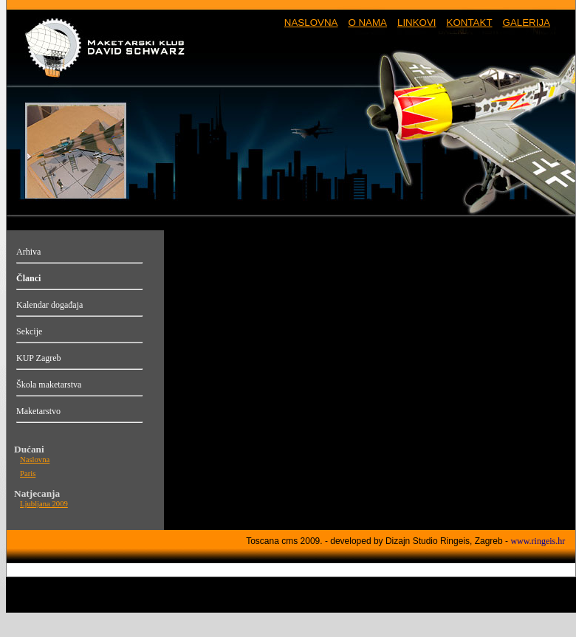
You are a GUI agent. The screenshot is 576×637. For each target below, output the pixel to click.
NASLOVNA (311, 22)
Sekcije (29, 331)
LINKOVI (416, 22)
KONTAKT (470, 22)
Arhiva (28, 252)
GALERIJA (526, 22)
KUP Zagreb (38, 358)
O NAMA (367, 22)
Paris (27, 473)
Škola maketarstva (48, 384)
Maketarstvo (38, 411)
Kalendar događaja (49, 305)
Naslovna (34, 459)
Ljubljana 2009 (44, 504)
